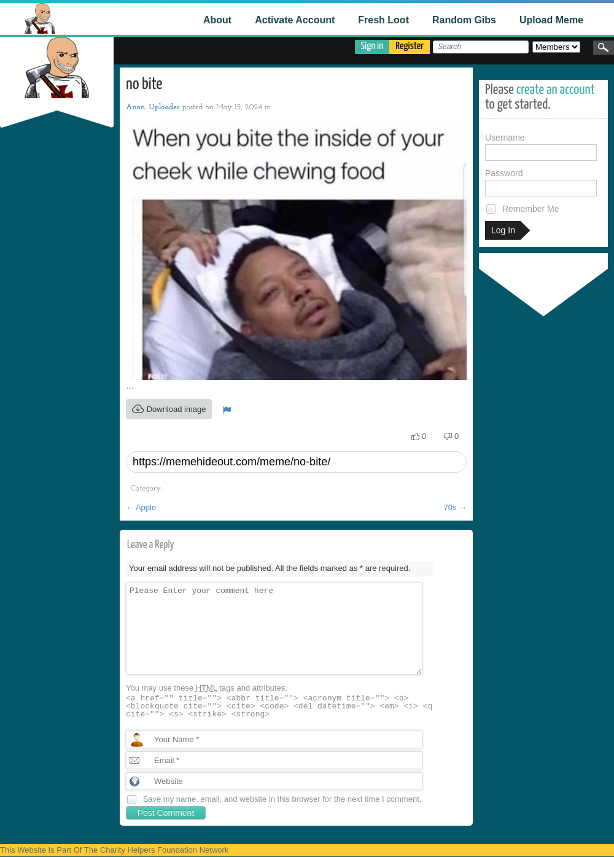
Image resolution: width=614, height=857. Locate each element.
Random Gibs (464, 20)
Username (541, 147)
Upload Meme (551, 20)
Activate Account (295, 20)
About (217, 20)
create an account (555, 90)
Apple (141, 507)
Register (409, 46)
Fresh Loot (383, 20)
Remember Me (522, 209)
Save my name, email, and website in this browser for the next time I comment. (282, 799)
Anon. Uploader (153, 107)
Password (541, 182)
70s (455, 507)
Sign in (372, 46)
